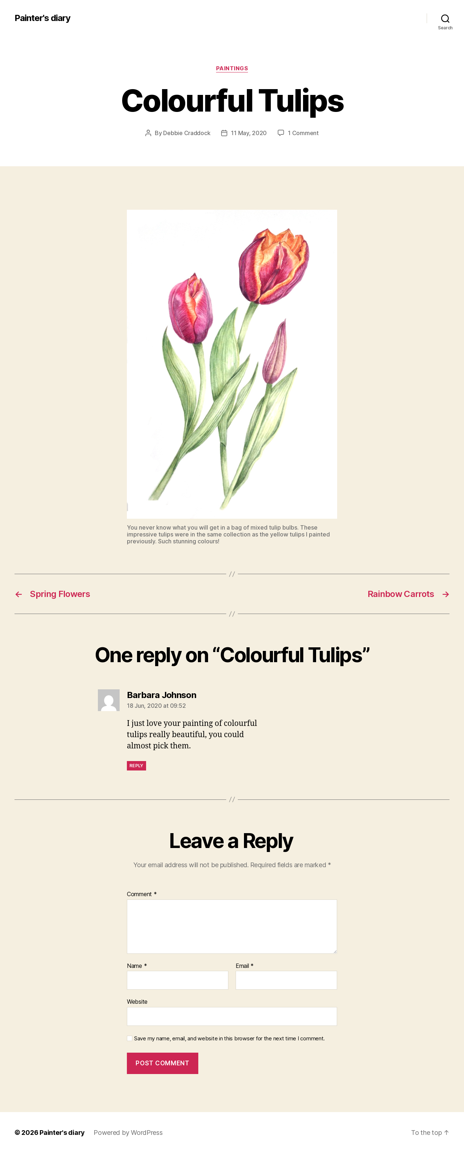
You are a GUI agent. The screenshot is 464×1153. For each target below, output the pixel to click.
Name (137, 966)
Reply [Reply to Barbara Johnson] (136, 765)
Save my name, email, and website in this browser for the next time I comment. (229, 1038)
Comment (142, 894)
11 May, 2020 (249, 133)
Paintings (232, 68)
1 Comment (303, 133)
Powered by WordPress (128, 1132)
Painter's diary (42, 18)
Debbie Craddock (186, 133)
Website (137, 1001)
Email (245, 966)
